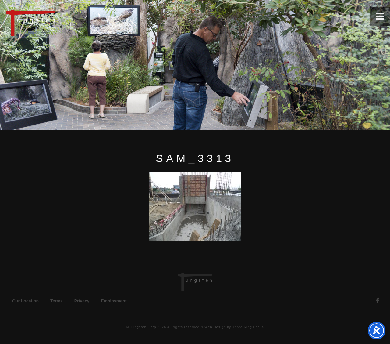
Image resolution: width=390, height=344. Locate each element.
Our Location (25, 301)
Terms (56, 301)
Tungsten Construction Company (52, 22)
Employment (113, 301)
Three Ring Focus (248, 327)
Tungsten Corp (143, 327)
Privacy (82, 301)
